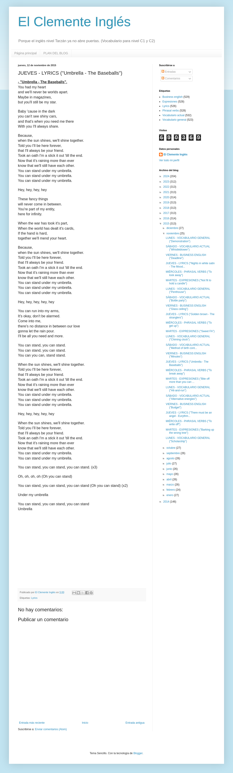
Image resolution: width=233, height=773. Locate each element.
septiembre (173, 453)
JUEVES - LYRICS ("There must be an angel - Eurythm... (189, 414)
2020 (166, 197)
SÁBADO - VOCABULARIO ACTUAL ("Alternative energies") (188, 397)
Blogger (137, 753)
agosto (170, 458)
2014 (166, 501)
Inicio (85, 722)
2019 (166, 202)
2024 (166, 176)
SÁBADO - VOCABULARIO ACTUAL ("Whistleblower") (188, 248)
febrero (171, 489)
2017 (166, 213)
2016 (166, 218)
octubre (171, 447)
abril (169, 479)
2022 (166, 186)
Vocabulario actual (173, 115)
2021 (166, 192)
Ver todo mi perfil (169, 160)
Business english (172, 96)
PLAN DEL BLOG (55, 53)
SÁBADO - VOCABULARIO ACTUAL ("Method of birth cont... (188, 346)
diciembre (172, 228)
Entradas (169, 71)
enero (170, 495)
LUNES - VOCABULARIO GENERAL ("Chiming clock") (188, 338)
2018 (166, 207)
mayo (170, 474)
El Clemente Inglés (74, 21)
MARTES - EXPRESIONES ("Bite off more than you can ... (187, 380)
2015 (166, 223)
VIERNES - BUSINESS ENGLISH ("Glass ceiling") (186, 307)
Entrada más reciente (32, 722)
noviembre (173, 233)
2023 (166, 181)
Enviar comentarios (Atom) (51, 729)
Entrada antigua (135, 722)
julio (169, 463)
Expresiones (169, 101)
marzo (170, 484)
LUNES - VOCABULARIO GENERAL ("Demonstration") (188, 239)
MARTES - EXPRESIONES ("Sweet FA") (190, 331)
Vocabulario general (174, 119)
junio (169, 468)
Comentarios (171, 78)
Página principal (25, 53)
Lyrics (34, 598)
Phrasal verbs (170, 110)
